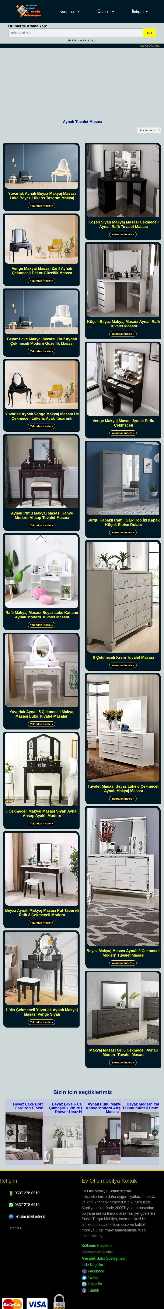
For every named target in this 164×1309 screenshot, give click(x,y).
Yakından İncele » (41, 205)
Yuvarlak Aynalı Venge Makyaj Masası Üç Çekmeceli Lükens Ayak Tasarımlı (42, 416)
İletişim (138, 11)
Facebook (93, 1271)
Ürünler (104, 11)
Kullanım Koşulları (97, 1246)
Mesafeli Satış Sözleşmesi (103, 1258)
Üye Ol (144, 45)
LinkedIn (92, 1284)
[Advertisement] (82, 80)
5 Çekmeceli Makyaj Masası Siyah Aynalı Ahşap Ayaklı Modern (41, 813)
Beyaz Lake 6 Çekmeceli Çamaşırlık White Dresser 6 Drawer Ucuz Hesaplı (73, 1108)
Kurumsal (67, 11)
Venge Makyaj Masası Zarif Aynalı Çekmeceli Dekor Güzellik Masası (42, 270)
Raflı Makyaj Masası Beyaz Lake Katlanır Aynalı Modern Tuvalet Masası (42, 615)
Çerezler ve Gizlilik (97, 1252)
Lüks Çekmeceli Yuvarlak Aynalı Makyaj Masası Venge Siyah (42, 1012)
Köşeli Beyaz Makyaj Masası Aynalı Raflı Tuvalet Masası (123, 323)
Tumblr (90, 1290)
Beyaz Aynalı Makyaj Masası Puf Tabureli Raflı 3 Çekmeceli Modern (42, 912)
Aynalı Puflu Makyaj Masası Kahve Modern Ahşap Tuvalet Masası (42, 515)
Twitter (90, 1277)
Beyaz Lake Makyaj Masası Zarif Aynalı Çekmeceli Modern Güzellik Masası (42, 341)
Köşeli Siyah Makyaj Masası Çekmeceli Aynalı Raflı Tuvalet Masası (123, 224)
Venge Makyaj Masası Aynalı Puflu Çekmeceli (123, 423)
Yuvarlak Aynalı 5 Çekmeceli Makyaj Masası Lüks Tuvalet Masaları (42, 714)
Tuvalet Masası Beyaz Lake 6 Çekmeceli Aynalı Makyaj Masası (124, 788)
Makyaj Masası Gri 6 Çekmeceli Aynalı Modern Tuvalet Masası (123, 1052)
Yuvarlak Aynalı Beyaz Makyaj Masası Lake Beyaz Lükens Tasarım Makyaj (42, 195)
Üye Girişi (154, 45)
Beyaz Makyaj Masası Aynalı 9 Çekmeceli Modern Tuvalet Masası (124, 953)
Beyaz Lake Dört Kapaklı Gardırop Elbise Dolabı (35, 1106)
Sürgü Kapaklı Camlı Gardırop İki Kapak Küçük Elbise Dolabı (123, 522)
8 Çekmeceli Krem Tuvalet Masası (123, 657)
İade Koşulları (93, 1265)
